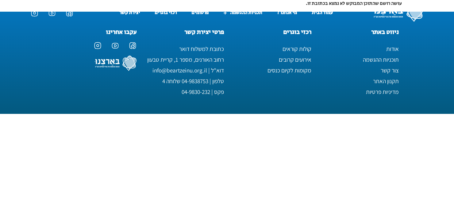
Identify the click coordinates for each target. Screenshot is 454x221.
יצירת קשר (129, 12)
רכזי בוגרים (166, 12)
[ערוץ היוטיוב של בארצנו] (52, 13)
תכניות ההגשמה (242, 13)
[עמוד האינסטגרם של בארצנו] (34, 13)
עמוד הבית (322, 12)
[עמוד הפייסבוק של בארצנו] (69, 13)
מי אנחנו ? (287, 12)
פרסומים (200, 12)
